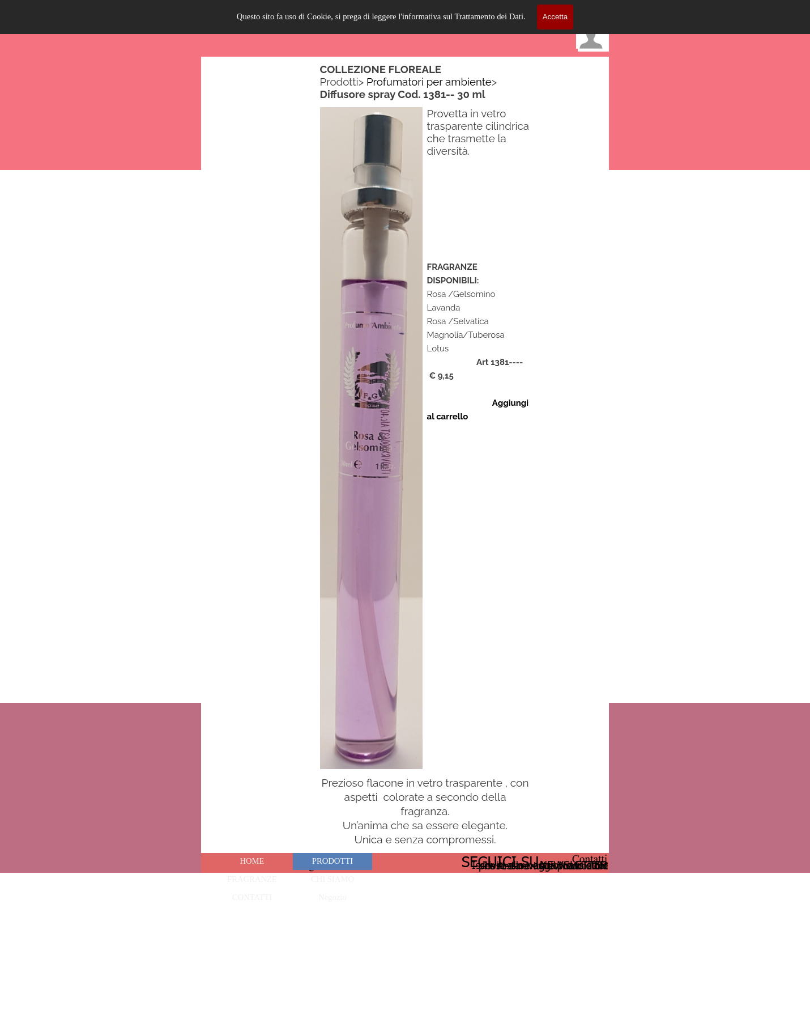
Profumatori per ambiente (429, 81)
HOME (252, 860)
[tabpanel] (425, 81)
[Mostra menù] (597, 11)
